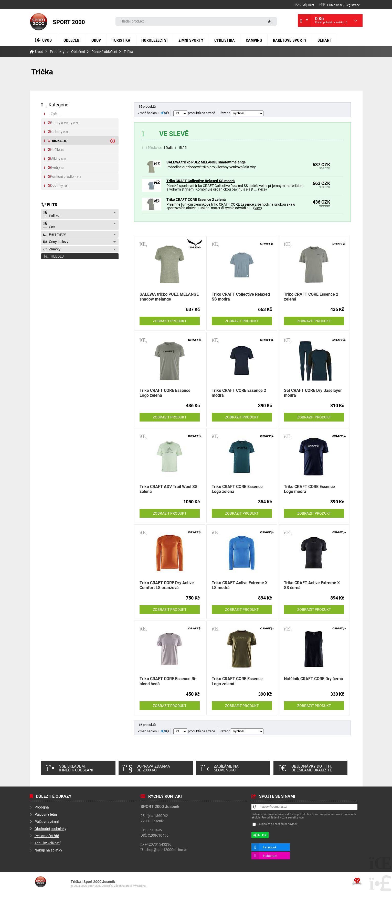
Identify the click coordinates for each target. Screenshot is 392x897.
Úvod (39, 22)
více (282, 189)
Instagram (270, 855)
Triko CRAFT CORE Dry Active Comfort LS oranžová (167, 585)
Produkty (57, 51)
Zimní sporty (211, 28)
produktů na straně (194, 113)
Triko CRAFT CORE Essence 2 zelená (196, 199)
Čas (49, 225)
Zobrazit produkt (169, 321)
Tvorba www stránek (357, 881)
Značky (51, 250)
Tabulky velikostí (48, 843)
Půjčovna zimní (47, 821)
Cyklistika (249, 28)
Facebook (269, 847)
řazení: (241, 113)
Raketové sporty (323, 28)
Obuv (104, 28)
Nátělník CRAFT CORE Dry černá (313, 678)
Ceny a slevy (56, 242)
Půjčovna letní (46, 814)
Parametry (54, 235)
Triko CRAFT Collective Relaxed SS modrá (200, 181)
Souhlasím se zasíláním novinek (276, 824)
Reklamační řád (47, 836)
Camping (282, 28)
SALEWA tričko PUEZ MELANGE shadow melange (206, 162)
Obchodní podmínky (50, 828)
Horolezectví (170, 28)
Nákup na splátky (48, 850)
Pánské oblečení (104, 51)
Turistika (132, 28)
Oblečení (77, 28)
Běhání (43, 40)
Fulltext (52, 214)
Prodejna (42, 807)
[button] (339, 5)
